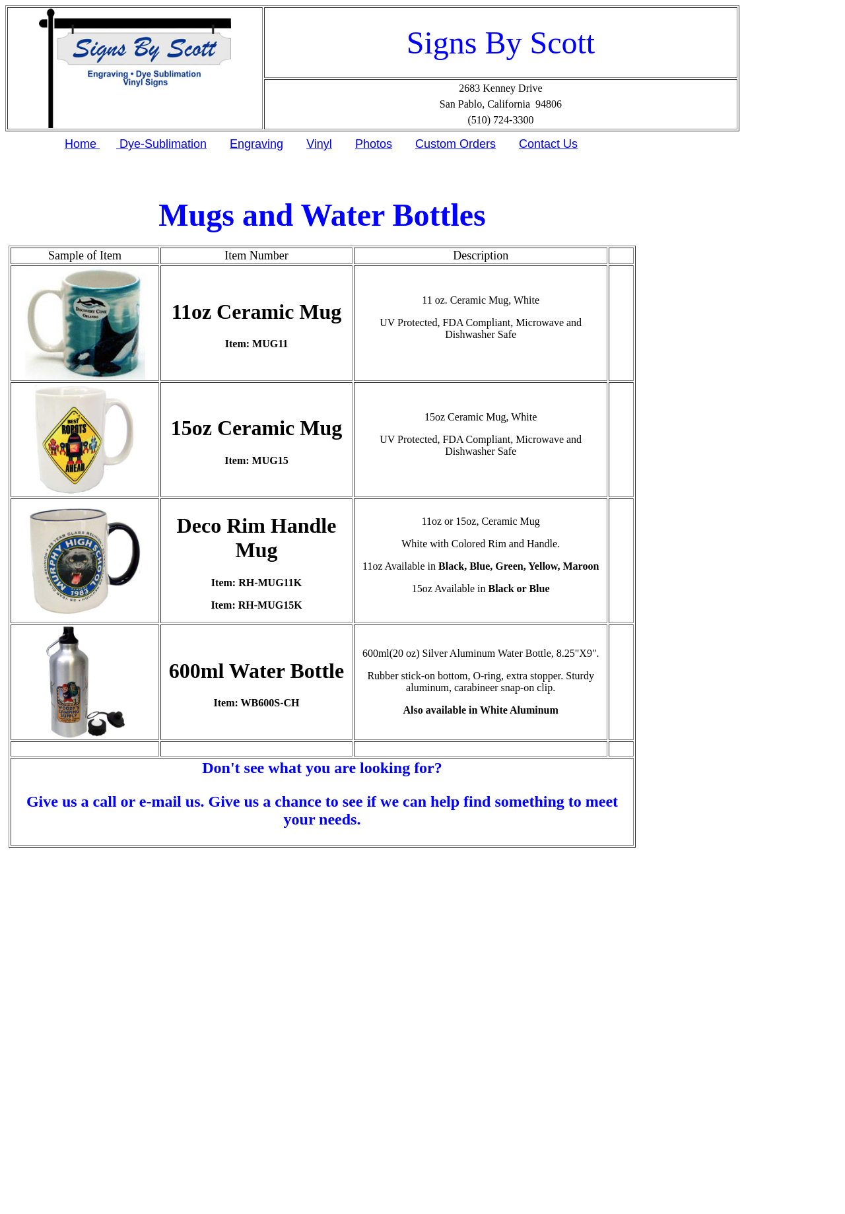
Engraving (256, 144)
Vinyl (319, 144)
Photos (373, 144)
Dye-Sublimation (161, 144)
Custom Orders (455, 144)
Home (82, 144)
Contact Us (548, 144)
